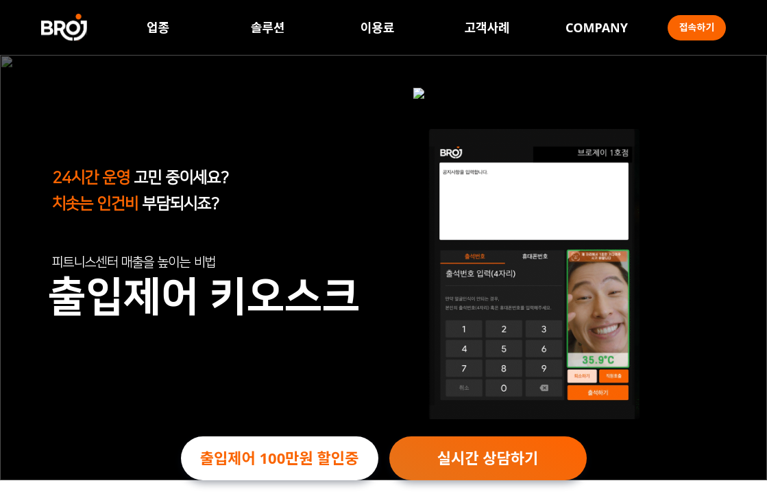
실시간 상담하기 (487, 457)
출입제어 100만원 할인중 (279, 457)
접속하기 (697, 27)
